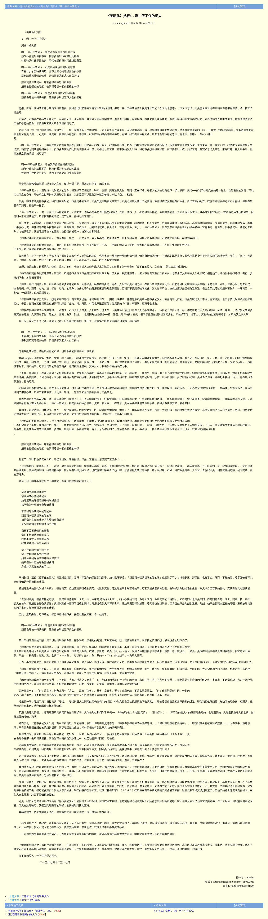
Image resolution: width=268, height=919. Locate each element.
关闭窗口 (240, 6)
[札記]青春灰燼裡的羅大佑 (22, 914)
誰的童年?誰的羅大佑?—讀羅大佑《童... (30, 910)
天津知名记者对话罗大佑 (35, 896)
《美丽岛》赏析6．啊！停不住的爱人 (173, 910)
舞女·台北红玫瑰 (31, 899)
